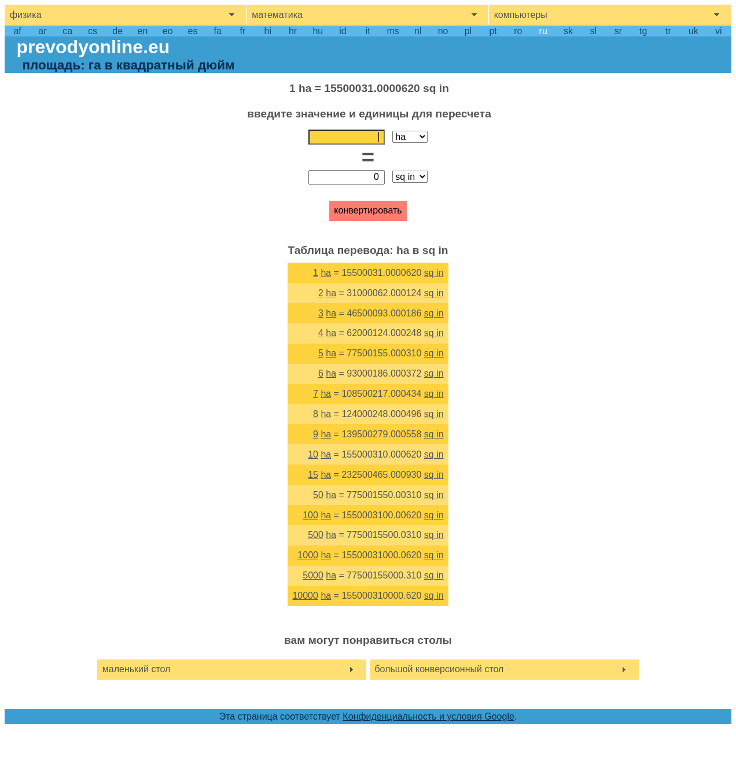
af (17, 31)
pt (492, 31)
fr (243, 31)
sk (568, 31)
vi (718, 31)
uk (693, 31)
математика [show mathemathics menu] (277, 15)
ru (543, 31)
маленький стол (136, 669)
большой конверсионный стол (438, 669)
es (192, 31)
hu (317, 31)
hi (267, 31)
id (342, 31)
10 (313, 454)
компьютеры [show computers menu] (520, 15)
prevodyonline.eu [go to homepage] (93, 46)
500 (315, 535)
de (117, 31)
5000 (313, 575)
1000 (307, 555)
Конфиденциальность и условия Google (428, 716)
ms (393, 31)
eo (168, 31)
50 (318, 495)
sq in (434, 273)
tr (668, 31)
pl (468, 31)
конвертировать (368, 210)
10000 (305, 595)
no (443, 31)
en (143, 31)
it (368, 31)
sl (593, 31)
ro (518, 31)
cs (92, 31)
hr (293, 31)
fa (218, 31)
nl (417, 31)
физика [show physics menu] (26, 15)
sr (618, 31)
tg (643, 31)
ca (67, 31)
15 (313, 475)
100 (310, 515)
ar (42, 31)
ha (326, 273)
